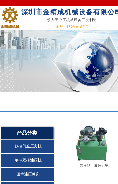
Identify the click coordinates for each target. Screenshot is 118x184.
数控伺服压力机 (28, 146)
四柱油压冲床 (28, 174)
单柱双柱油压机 (28, 160)
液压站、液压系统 (94, 166)
